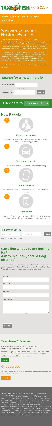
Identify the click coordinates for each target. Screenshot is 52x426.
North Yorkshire (31, 398)
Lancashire (42, 398)
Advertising (6, 393)
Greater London (15, 413)
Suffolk (17, 409)
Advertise (5, 378)
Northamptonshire (43, 406)
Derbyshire (5, 402)
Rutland (37, 404)
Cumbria (4, 398)
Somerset (30, 413)
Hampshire (11, 415)
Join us (24, 17)
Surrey (19, 415)
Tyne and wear (41, 396)
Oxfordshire (5, 411)
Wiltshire (46, 411)
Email (6, 291)
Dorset (3, 415)
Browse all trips (36, 103)
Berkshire (5, 413)
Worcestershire (18, 406)
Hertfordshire (27, 411)
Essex (35, 411)
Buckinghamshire (28, 409)
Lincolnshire (29, 402)
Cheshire (45, 400)
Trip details (8, 299)
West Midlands (16, 404)
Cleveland (20, 398)
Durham (12, 398)
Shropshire (5, 404)
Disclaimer (17, 393)
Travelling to (7, 92)
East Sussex (37, 415)
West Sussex (27, 415)
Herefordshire (6, 406)
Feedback (34, 17)
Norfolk (17, 396)
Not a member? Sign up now (11, 238)
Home (5, 17)
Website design (8, 396)
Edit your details (41, 393)
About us (14, 17)
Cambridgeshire (7, 409)
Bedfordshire (16, 411)
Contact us (7, 20)
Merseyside (24, 400)
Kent (24, 413)
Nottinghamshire (17, 402)
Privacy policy (28, 393)
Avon (40, 411)
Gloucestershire (42, 409)
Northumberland (28, 396)
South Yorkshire (35, 400)
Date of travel (8, 85)
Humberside (14, 400)
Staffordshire (40, 402)
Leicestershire (27, 404)
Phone (6, 284)
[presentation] (19, 319)
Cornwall (38, 413)
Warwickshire (30, 406)
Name (6, 276)
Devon (45, 413)
